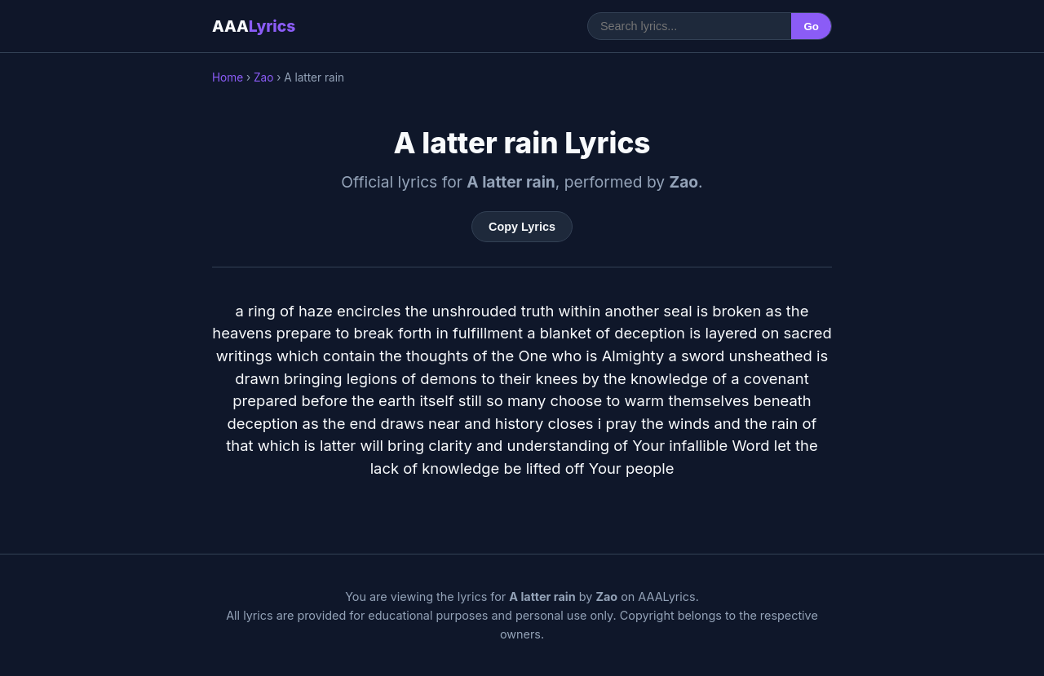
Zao (263, 77)
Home (227, 77)
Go (811, 26)
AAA (253, 26)
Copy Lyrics (522, 226)
